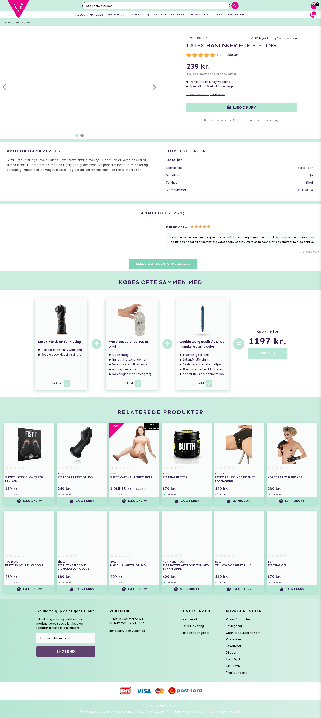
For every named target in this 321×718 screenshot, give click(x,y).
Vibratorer (233, 639)
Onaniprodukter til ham (243, 633)
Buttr (29, 22)
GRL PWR (233, 666)
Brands (19, 22)
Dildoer (231, 652)
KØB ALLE (267, 353)
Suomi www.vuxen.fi (154, 711)
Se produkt (239, 501)
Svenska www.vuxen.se (117, 711)
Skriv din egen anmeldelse (163, 264)
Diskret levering (192, 626)
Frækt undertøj (237, 673)
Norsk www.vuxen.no (189, 711)
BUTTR (202, 38)
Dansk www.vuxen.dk (225, 711)
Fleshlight (233, 659)
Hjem (8, 22)
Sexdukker (233, 646)
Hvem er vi (188, 619)
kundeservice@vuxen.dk (127, 631)
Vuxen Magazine (238, 619)
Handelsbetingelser (194, 633)
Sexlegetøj (234, 626)
